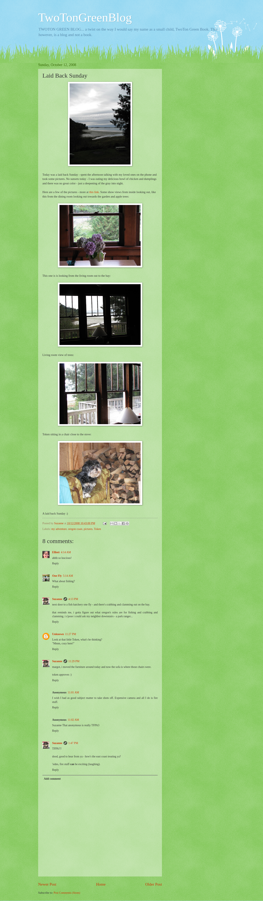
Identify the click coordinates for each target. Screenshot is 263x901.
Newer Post (47, 884)
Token (97, 529)
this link (94, 192)
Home (101, 884)
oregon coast (75, 529)
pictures (88, 529)
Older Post (153, 884)
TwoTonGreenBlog (85, 17)
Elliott (56, 552)
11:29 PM (73, 661)
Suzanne (57, 599)
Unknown (58, 634)
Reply (55, 563)
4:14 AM (66, 552)
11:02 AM (73, 719)
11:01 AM (73, 692)
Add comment (52, 778)
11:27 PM (70, 634)
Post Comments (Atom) (67, 892)
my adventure (59, 529)
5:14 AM (68, 575)
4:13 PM (73, 599)
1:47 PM (73, 743)
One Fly (57, 575)
